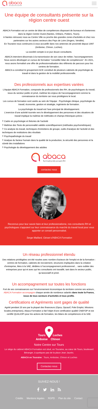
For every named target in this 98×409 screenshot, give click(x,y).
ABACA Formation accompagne (19, 292)
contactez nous (49, 169)
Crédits (19, 398)
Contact (78, 398)
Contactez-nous (49, 366)
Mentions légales (35, 398)
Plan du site (64, 398)
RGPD (51, 398)
